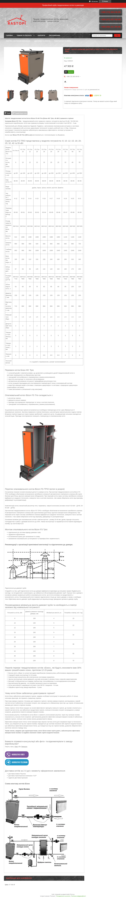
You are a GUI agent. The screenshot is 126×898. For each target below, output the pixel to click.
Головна (9, 35)
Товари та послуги (24, 35)
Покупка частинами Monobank (18, 41)
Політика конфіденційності (78, 896)
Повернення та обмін (62, 41)
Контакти (41, 35)
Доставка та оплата (42, 41)
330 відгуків (94, 1)
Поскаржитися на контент (63, 896)
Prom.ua (72, 894)
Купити (70, 72)
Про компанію (54, 35)
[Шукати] (117, 35)
